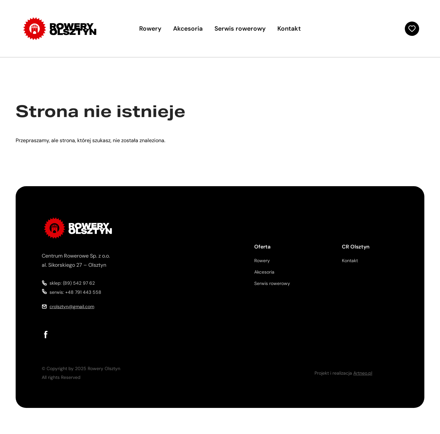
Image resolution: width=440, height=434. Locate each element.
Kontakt (289, 28)
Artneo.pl (362, 373)
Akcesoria (188, 28)
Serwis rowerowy (240, 28)
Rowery (150, 28)
